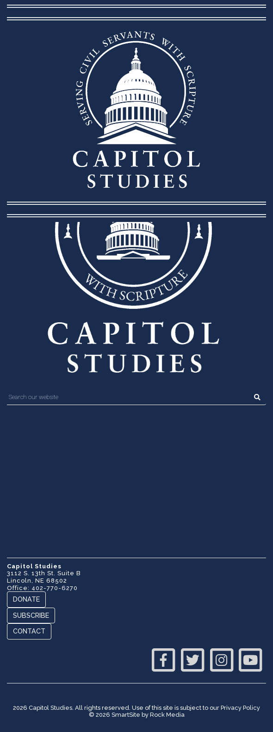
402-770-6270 (54, 587)
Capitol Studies (50, 707)
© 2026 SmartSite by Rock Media (137, 714)
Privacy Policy (240, 707)
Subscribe (31, 615)
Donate (26, 599)
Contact (29, 631)
